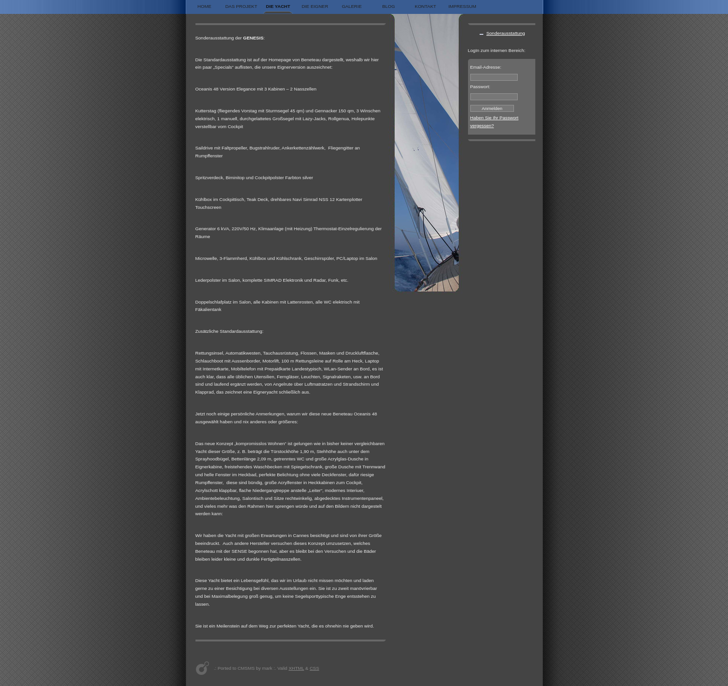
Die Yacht (278, 6)
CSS (314, 668)
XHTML (296, 668)
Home (204, 6)
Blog (388, 6)
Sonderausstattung (506, 33)
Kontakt (425, 6)
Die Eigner (315, 6)
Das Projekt (241, 6)
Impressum (462, 6)
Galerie (352, 6)
